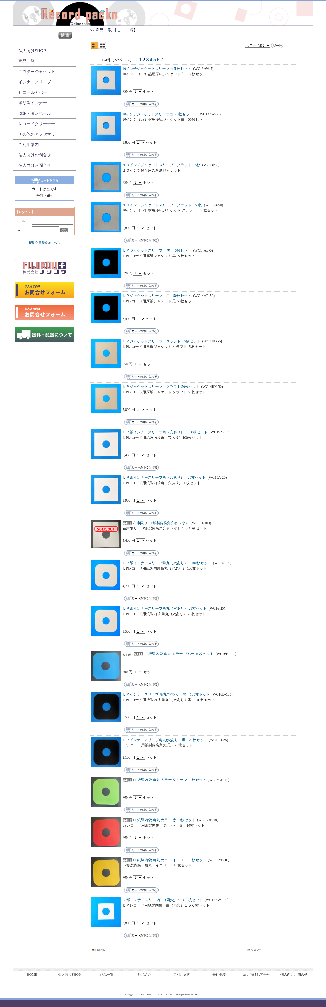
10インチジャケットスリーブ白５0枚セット (160, 114)
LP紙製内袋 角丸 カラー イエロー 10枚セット (169, 860)
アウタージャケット (36, 71)
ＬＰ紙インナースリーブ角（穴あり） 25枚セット (164, 477)
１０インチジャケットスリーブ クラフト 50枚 (162, 205)
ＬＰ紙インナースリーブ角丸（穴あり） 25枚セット (165, 608)
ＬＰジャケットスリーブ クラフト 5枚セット (162, 341)
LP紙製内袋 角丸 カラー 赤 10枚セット (164, 820)
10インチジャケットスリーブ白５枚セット (157, 68)
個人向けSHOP (32, 51)
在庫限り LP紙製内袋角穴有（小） (161, 523)
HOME (32, 974)
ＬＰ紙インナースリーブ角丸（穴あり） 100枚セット (167, 563)
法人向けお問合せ (34, 155)
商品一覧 (26, 61)
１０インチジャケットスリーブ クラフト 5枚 (162, 165)
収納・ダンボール (34, 113)
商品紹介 (144, 974)
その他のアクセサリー (38, 134)
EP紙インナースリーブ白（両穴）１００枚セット (163, 900)
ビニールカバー (32, 92)
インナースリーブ (34, 82)
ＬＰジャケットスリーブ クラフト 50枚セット (162, 386)
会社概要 (219, 974)
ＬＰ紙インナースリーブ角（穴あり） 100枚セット (165, 432)
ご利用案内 (28, 144)
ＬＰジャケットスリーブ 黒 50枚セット (157, 296)
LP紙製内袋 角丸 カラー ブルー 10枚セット (178, 654)
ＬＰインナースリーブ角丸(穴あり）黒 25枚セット (165, 740)
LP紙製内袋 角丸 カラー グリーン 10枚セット (169, 780)
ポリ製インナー (32, 103)
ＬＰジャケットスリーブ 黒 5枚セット (157, 250)
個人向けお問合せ (34, 165)
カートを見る (44, 180)
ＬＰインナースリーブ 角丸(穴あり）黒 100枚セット (166, 694)
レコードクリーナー (36, 123)
